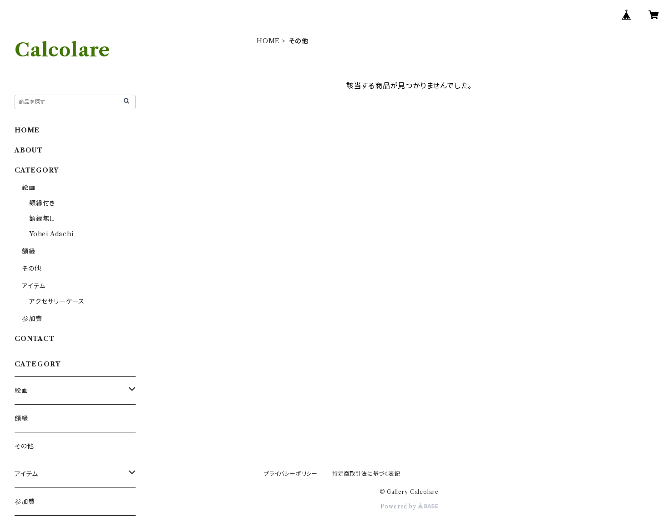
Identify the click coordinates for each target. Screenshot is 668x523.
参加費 (32, 319)
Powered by (409, 506)
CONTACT (35, 339)
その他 (31, 268)
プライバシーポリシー (291, 473)
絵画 (28, 187)
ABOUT (29, 150)
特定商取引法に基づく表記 (366, 473)
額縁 (28, 251)
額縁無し (42, 218)
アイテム (34, 286)
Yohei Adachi (51, 234)
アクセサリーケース (57, 301)
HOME (268, 41)
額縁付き (42, 203)
